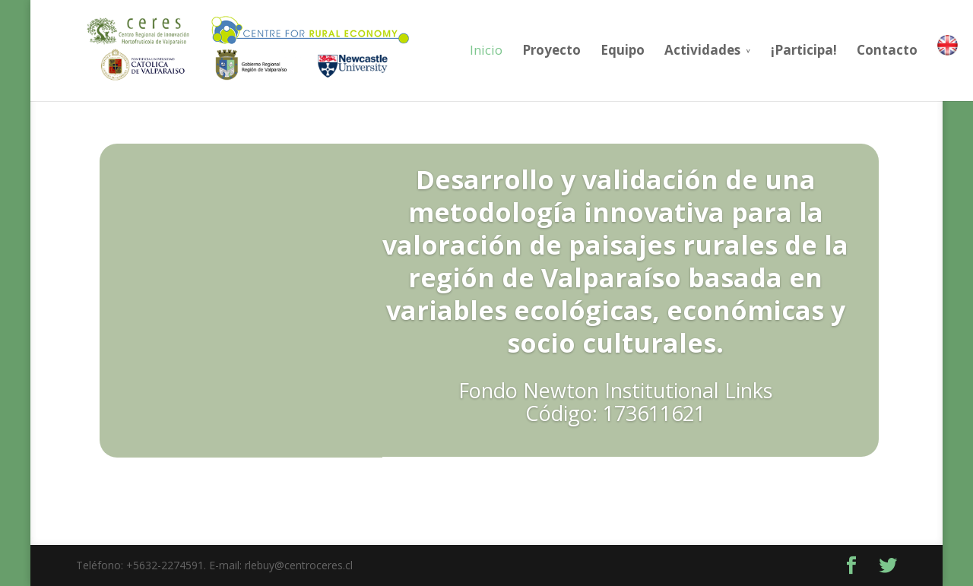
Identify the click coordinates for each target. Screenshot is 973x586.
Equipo (594, 50)
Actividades (673, 50)
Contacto (858, 50)
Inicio (457, 50)
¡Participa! (775, 50)
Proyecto (522, 50)
